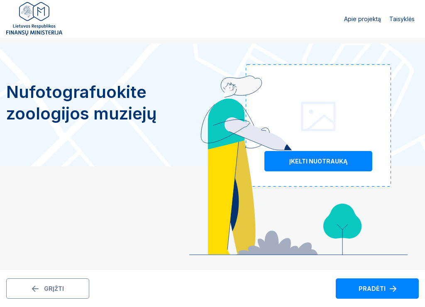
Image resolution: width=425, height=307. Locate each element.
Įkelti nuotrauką (318, 161)
